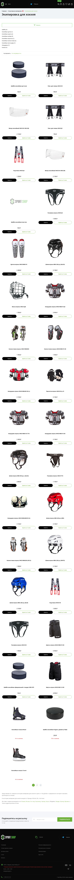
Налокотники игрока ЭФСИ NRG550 (19, 349)
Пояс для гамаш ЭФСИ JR (55, 128)
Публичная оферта (42, 851)
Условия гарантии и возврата (7, 848)
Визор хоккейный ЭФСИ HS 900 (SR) (55, 170)
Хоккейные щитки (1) (7, 32)
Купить (9, 95)
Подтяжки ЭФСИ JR (18, 170)
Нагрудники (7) (6, 45)
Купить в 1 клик (26, 95)
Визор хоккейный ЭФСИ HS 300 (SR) (19, 128)
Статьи (2, 854)
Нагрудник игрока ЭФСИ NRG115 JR (55, 306)
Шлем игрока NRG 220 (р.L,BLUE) (19, 602)
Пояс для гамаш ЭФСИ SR (55, 86)
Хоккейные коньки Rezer (19, 729)
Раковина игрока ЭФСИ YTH (55, 476)
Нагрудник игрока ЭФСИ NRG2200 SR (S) (19, 518)
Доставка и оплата (4, 851)
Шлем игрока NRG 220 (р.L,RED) (55, 518)
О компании (3, 844)
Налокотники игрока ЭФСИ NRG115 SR (55, 349)
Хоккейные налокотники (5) (9, 40)
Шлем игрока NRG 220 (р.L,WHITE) (55, 560)
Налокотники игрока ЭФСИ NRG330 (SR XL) (19, 560)
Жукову (62, 801)
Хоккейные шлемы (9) (7, 36)
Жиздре (58, 801)
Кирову (43, 801)
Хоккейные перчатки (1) (8, 38)
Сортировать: (7, 53)
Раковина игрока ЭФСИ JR (55, 213)
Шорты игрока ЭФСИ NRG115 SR (55, 645)
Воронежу (38, 801)
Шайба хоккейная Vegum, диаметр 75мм (55, 729)
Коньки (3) (4, 47)
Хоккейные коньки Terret (18, 770)
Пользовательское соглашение (44, 848)
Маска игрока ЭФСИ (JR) (19, 306)
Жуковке (67, 801)
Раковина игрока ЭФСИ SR (18, 645)
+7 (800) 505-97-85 (7, 877)
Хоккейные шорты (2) (7, 34)
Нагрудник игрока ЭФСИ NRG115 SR (55, 433)
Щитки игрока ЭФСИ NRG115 (19, 264)
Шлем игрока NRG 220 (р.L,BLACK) (55, 264)
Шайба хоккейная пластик (19, 222)
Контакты (3, 857)
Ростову (32, 801)
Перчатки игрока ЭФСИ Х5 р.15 (55, 391)
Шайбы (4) (4, 29)
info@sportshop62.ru (7, 871)
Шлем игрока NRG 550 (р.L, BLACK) (19, 476)
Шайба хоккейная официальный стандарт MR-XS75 (19, 687)
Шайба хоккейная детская (19, 86)
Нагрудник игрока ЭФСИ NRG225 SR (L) (19, 391)
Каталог (39, 837)
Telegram (34, 4)
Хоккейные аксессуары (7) (8, 43)
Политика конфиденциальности (45, 844)
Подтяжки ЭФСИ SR (55, 602)
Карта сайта (41, 854)
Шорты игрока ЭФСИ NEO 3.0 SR (55, 687)
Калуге (47, 801)
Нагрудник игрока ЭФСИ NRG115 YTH (18, 433)
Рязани (23, 801)
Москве (28, 801)
